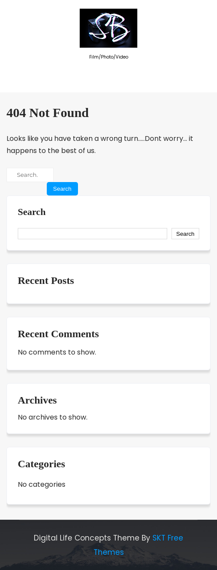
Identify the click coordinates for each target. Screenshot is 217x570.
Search (31, 212)
